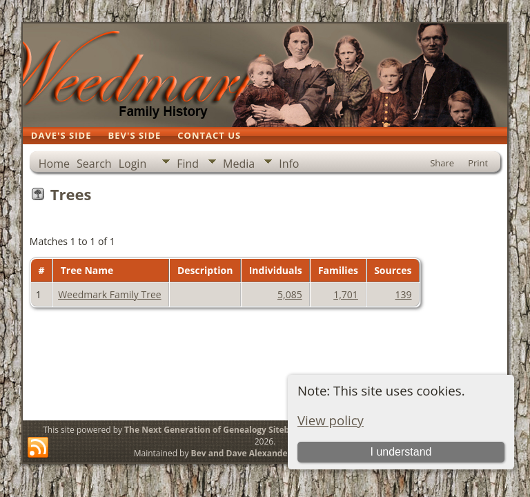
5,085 (289, 294)
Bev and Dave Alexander (241, 453)
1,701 (345, 294)
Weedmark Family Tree (109, 294)
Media (239, 163)
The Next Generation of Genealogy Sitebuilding (220, 430)
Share (442, 163)
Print (478, 163)
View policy (330, 420)
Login (133, 163)
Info (289, 163)
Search (94, 163)
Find (188, 163)
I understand (400, 452)
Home (54, 163)
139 (403, 294)
